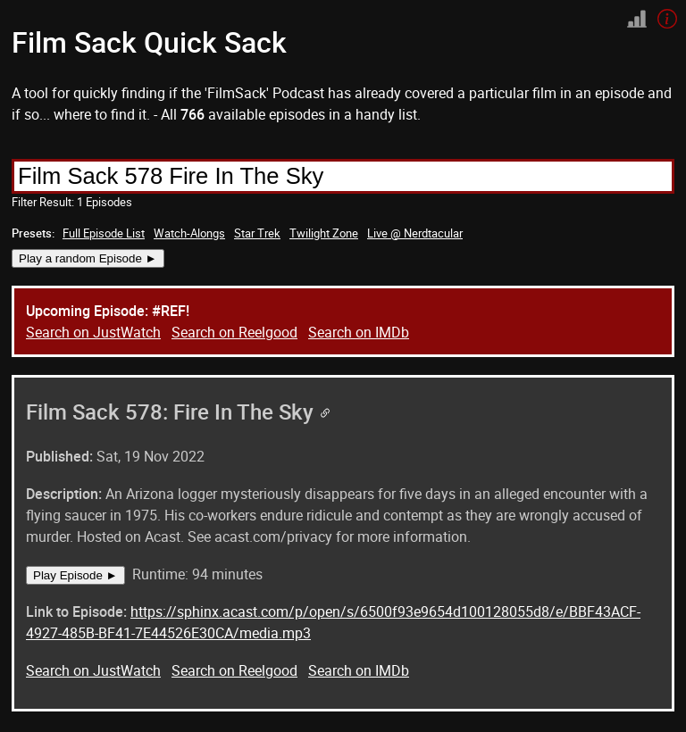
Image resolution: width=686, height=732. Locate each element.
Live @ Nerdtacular (415, 233)
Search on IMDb (358, 332)
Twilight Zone (323, 233)
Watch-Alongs (189, 233)
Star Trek (257, 233)
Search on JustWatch (93, 332)
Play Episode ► (75, 575)
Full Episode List (104, 233)
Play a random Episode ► (88, 258)
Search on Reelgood (234, 332)
